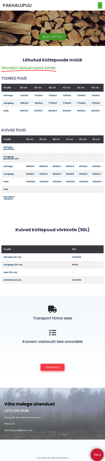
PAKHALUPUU (17, 5)
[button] (52, 36)
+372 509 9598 (16, 410)
